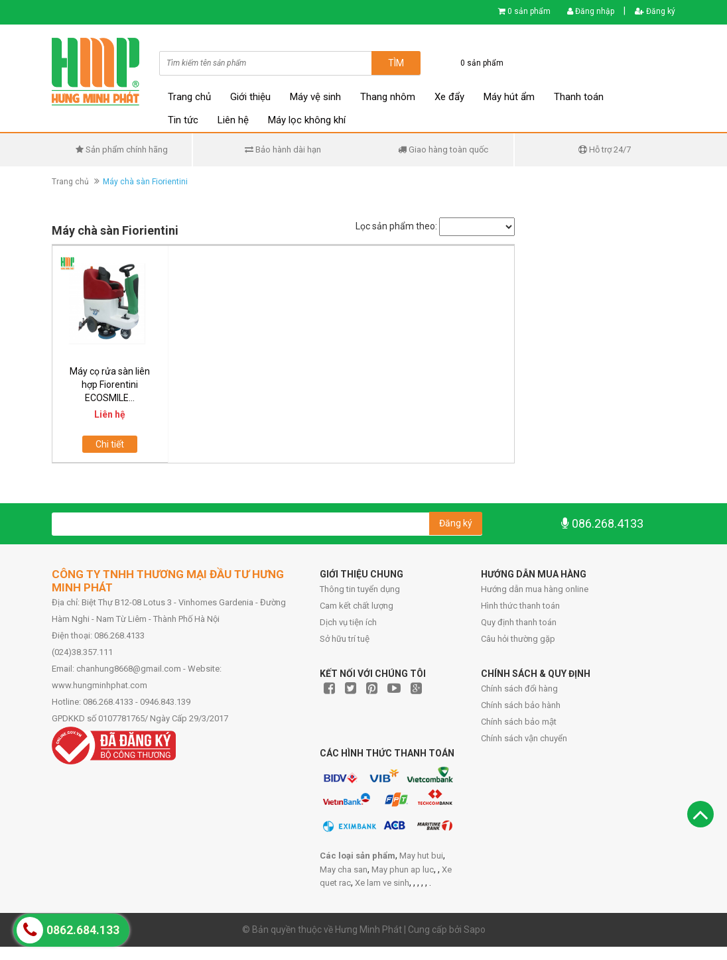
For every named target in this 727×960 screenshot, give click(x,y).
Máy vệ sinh (315, 97)
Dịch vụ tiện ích (348, 622)
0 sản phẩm (529, 11)
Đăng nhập (590, 11)
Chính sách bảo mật (519, 722)
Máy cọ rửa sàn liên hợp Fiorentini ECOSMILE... (110, 384)
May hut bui (421, 856)
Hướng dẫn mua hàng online (534, 589)
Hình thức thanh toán (520, 606)
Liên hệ (233, 120)
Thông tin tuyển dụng (360, 589)
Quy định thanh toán (519, 622)
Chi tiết (110, 444)
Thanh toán (579, 97)
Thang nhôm (387, 97)
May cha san (343, 869)
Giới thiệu (250, 97)
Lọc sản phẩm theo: (396, 226)
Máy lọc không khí (307, 120)
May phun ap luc (402, 869)
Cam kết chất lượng (356, 606)
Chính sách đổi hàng (519, 688)
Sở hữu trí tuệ (344, 639)
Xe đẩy (449, 97)
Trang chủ (189, 97)
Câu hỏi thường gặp (518, 639)
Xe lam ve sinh (382, 883)
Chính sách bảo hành (521, 705)
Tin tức (183, 120)
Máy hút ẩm (509, 97)
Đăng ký (655, 11)
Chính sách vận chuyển (524, 738)
